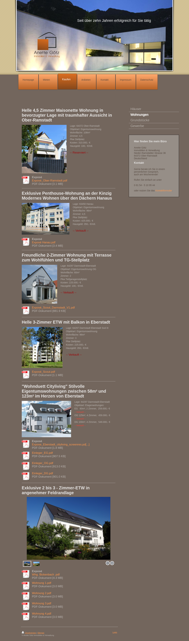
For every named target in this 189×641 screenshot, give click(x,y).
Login (115, 632)
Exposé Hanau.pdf (43, 242)
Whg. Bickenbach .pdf (46, 574)
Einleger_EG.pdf (42, 452)
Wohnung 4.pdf (41, 613)
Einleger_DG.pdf (42, 473)
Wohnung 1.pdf (41, 583)
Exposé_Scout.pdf (43, 371)
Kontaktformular (163, 190)
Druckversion (29, 633)
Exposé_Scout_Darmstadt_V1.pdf (53, 307)
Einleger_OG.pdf (42, 463)
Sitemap (40, 633)
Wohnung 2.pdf (41, 593)
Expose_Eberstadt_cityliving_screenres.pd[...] (60, 444)
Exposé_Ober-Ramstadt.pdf (49, 180)
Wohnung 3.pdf (41, 603)
